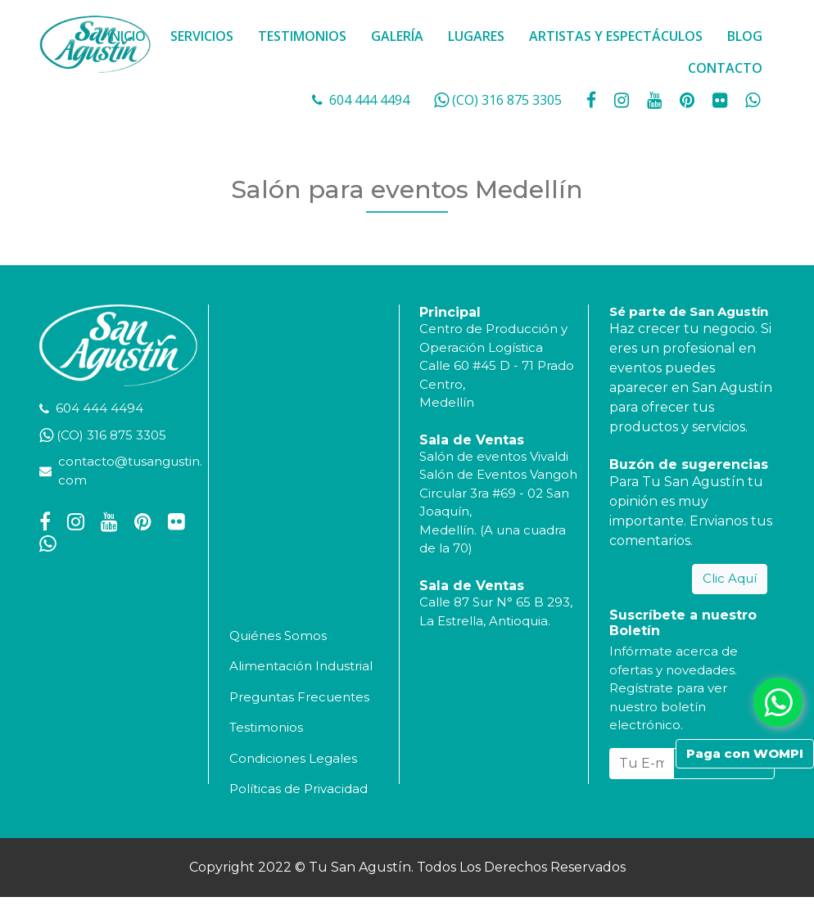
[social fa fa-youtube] (656, 100)
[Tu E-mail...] (641, 763)
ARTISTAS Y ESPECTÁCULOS (616, 36)
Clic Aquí (730, 578)
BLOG (744, 36)
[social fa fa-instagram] (623, 100)
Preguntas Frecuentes (299, 697)
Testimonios (266, 727)
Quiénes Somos (278, 635)
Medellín (446, 402)
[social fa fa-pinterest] (689, 100)
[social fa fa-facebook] (592, 100)
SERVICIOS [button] (201, 36)
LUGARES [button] (476, 36)
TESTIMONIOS (302, 36)
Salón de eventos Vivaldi (493, 456)
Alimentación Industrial (301, 666)
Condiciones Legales (293, 758)
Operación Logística (481, 347)
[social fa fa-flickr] (721, 100)
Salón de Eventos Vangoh (498, 474)
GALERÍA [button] (397, 36)
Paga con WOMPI (744, 753)
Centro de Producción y (493, 328)
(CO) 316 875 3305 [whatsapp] (507, 100)
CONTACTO (725, 68)
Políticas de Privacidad (298, 788)
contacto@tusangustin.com (130, 470)
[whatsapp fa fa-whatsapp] (752, 100)
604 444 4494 (369, 100)
